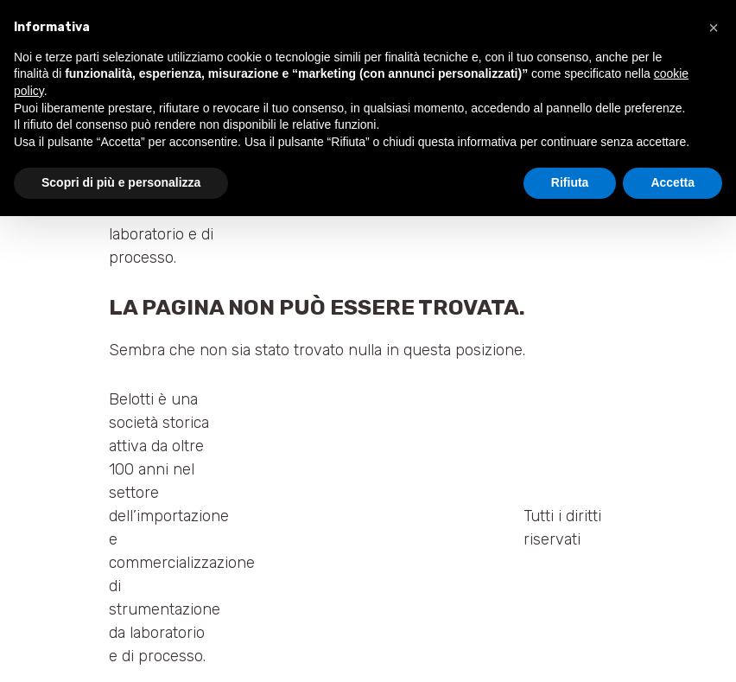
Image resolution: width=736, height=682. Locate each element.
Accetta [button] (672, 182)
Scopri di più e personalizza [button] (120, 182)
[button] (713, 27)
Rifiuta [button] (570, 182)
